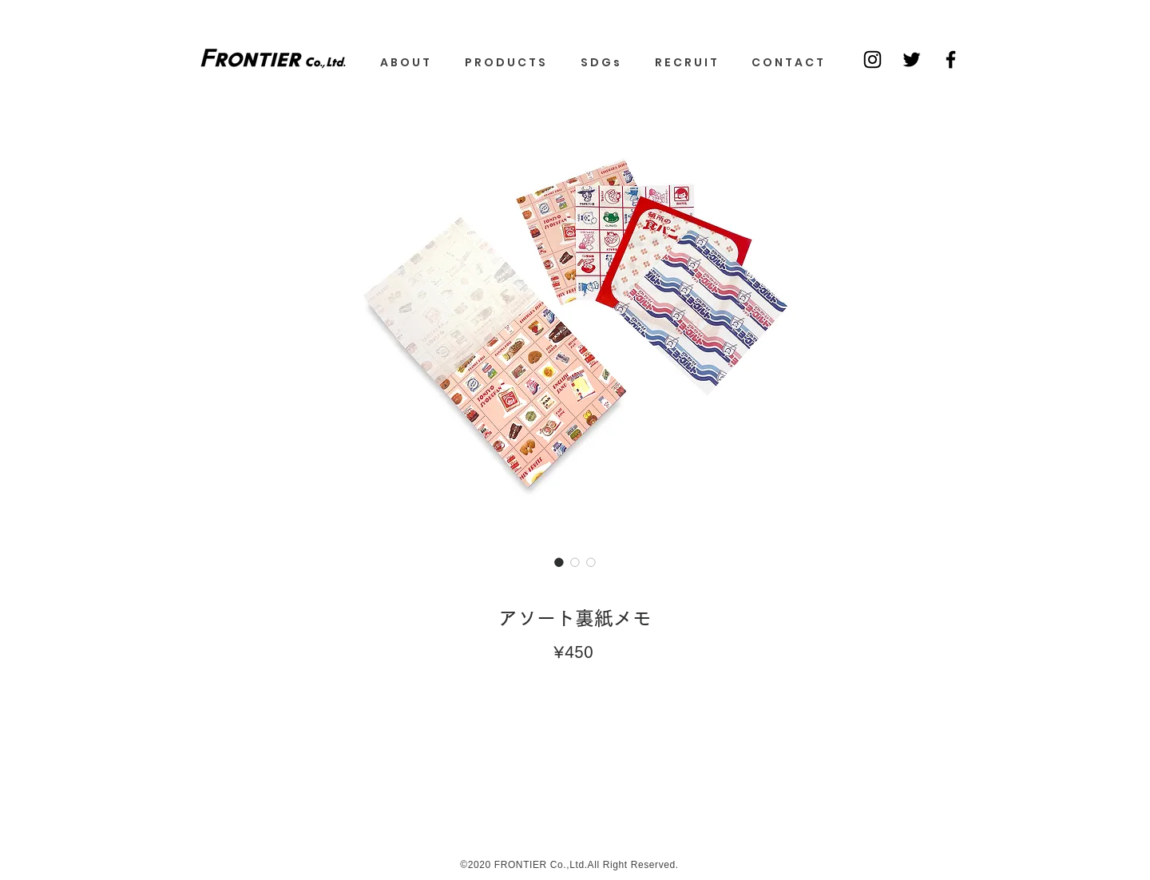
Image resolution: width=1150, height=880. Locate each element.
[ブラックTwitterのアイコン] (911, 59)
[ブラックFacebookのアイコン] (950, 59)
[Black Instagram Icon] (872, 59)
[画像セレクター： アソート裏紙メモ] (559, 562)
